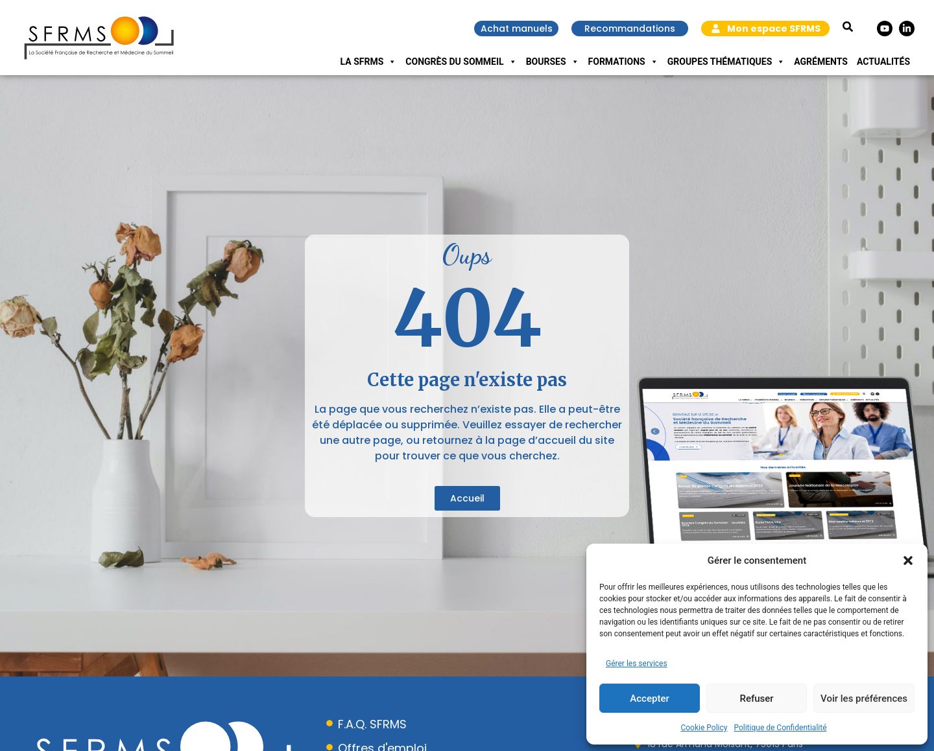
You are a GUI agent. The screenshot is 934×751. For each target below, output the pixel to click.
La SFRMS (369, 61)
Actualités (883, 61)
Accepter (649, 698)
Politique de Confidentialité (780, 727)
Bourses (552, 61)
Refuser (756, 698)
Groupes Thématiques (726, 61)
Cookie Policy (703, 727)
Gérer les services (636, 663)
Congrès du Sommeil (460, 61)
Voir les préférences (863, 698)
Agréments (821, 61)
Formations (623, 61)
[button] (908, 560)
